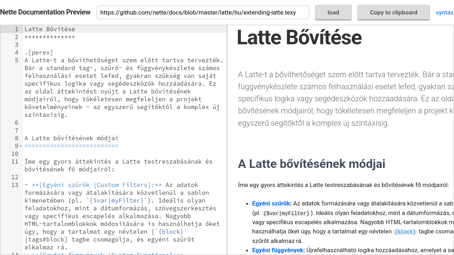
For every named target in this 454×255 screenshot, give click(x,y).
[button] (21, 146)
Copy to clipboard (393, 12)
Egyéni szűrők (271, 203)
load (333, 12)
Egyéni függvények (277, 250)
